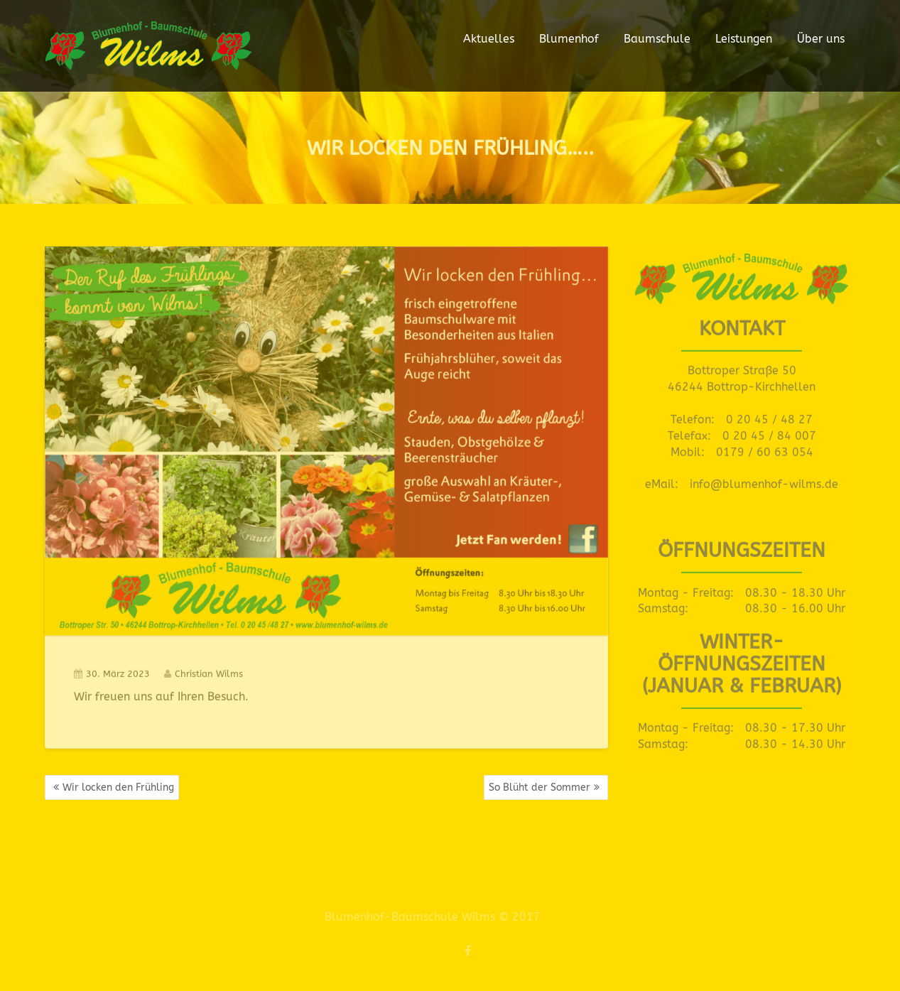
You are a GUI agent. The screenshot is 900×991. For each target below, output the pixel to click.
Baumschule (657, 38)
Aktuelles (488, 38)
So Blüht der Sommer (539, 787)
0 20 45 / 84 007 (769, 431)
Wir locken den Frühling (118, 787)
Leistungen (743, 38)
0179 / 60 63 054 (764, 447)
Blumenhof (569, 38)
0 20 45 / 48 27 (769, 414)
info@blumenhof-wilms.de (764, 480)
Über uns (821, 38)
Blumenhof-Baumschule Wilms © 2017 (426, 917)
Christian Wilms (203, 669)
